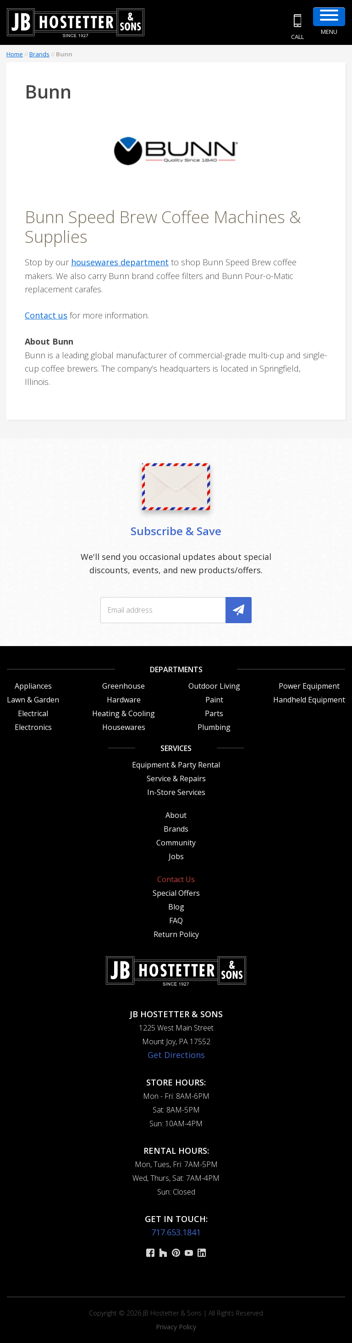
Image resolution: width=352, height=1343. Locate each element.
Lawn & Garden (33, 700)
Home (14, 54)
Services (176, 748)
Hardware (124, 700)
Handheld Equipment (309, 700)
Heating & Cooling (123, 713)
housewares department (120, 262)
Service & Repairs (176, 778)
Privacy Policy (176, 1326)
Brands (39, 54)
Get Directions (176, 1054)
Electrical (33, 713)
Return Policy (176, 934)
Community (176, 843)
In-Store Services (176, 792)
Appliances (33, 686)
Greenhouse (123, 686)
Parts (214, 713)
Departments (176, 669)
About (176, 815)
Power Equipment (309, 686)
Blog (176, 907)
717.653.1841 (176, 1232)
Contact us (46, 315)
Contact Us (176, 879)
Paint (214, 700)
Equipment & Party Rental (176, 765)
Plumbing (214, 727)
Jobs (176, 856)
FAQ (176, 920)
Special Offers (176, 893)
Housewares (123, 727)
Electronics (33, 727)
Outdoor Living (214, 686)
